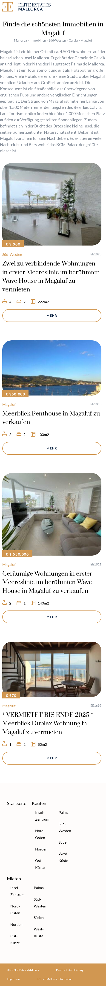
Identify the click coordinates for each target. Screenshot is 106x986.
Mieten (14, 878)
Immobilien (38, 40)
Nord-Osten (40, 834)
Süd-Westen (57, 40)
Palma (64, 812)
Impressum (13, 979)
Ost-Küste (40, 864)
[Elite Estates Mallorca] (26, 7)
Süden (64, 842)
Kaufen (39, 803)
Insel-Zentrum (42, 815)
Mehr (51, 315)
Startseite (16, 803)
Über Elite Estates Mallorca (23, 970)
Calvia (73, 40)
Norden (41, 849)
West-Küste (64, 857)
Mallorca (20, 40)
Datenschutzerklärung (69, 970)
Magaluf (8, 404)
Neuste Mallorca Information (54, 979)
